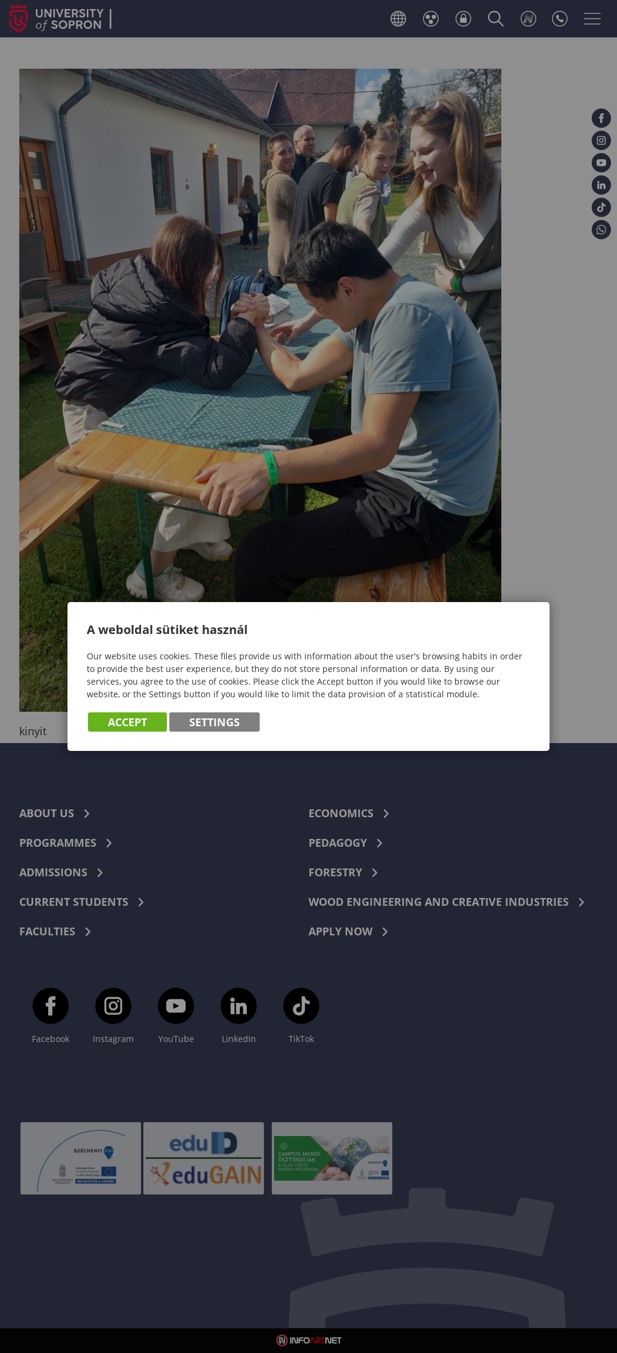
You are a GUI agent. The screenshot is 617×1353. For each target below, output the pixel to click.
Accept (127, 722)
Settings (214, 722)
